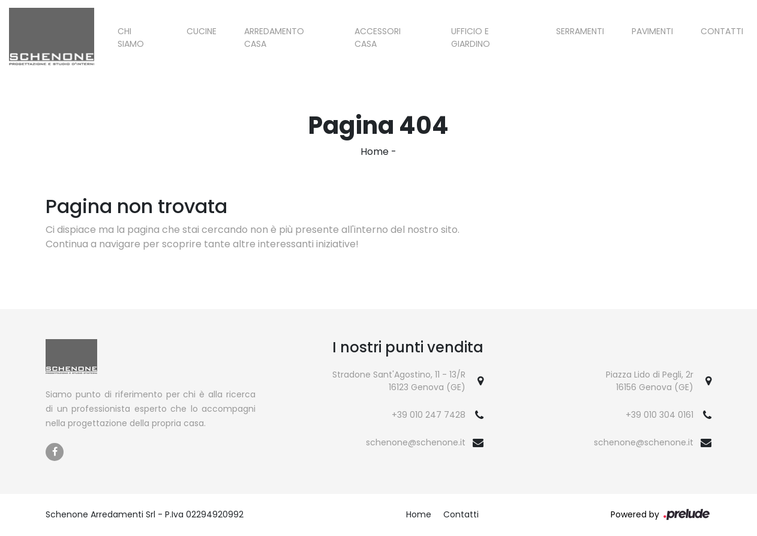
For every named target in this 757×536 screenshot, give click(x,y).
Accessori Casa (378, 37)
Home (375, 151)
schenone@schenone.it (415, 442)
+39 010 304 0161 (659, 415)
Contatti (722, 31)
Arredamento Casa (274, 37)
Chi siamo (131, 37)
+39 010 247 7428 (428, 415)
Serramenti (580, 31)
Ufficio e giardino (470, 37)
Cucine (202, 31)
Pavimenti (652, 31)
